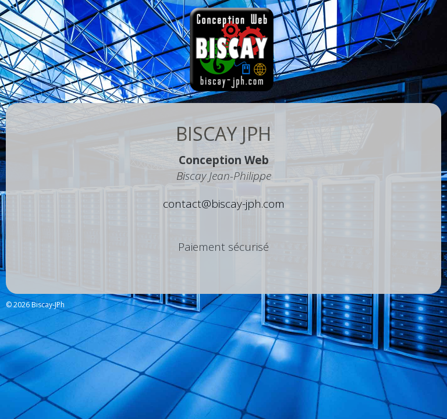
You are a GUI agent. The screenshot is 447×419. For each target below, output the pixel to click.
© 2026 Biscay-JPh (35, 305)
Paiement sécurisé (223, 246)
